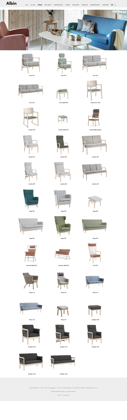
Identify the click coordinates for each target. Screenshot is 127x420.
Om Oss (31, 5)
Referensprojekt (93, 5)
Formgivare (73, 5)
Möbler (38, 5)
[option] (63, 30)
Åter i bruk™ (46, 5)
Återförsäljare (56, 5)
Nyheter (65, 5)
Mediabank (83, 5)
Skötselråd (103, 5)
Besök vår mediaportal (63, 414)
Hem (25, 5)
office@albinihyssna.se (91, 407)
